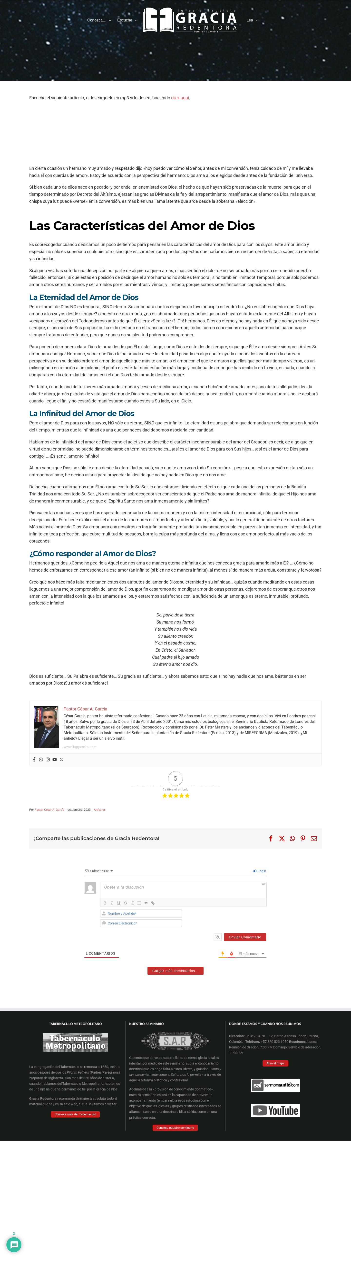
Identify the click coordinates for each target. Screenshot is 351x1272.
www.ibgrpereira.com (80, 747)
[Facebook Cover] (173, 1025)
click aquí (180, 97)
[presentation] (233, 918)
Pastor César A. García (49, 809)
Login (259, 871)
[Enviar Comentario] (245, 937)
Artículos (100, 809)
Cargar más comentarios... (175, 971)
